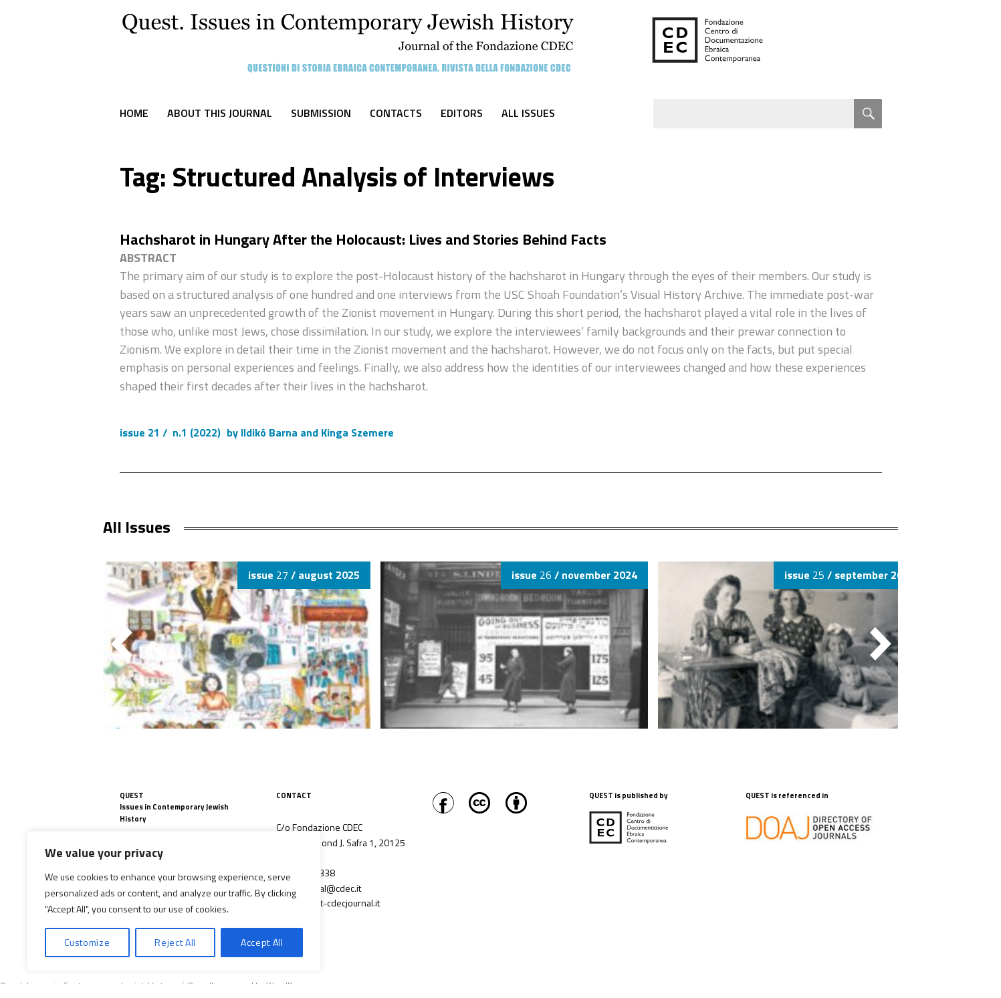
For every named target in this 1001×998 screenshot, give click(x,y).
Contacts (396, 113)
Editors (462, 113)
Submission (321, 113)
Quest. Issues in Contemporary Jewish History (88, 986)
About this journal (219, 113)
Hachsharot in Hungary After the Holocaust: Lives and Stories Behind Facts (363, 239)
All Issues (528, 113)
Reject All (175, 942)
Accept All (262, 942)
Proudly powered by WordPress (249, 986)
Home (134, 113)
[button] (880, 643)
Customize (87, 942)
